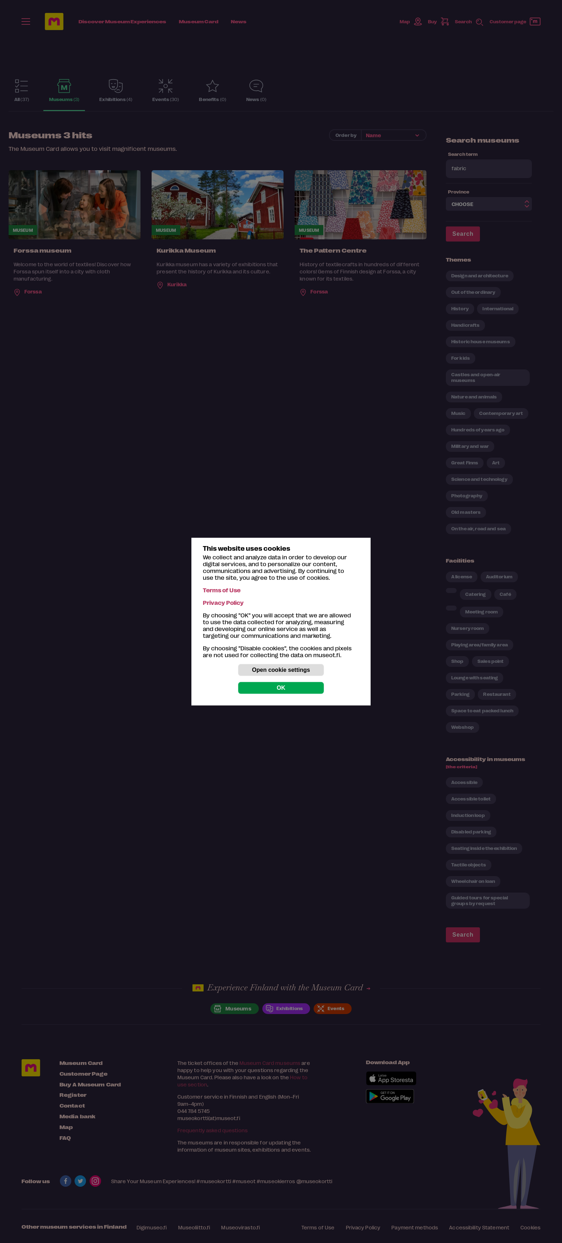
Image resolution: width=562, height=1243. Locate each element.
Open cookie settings (281, 670)
